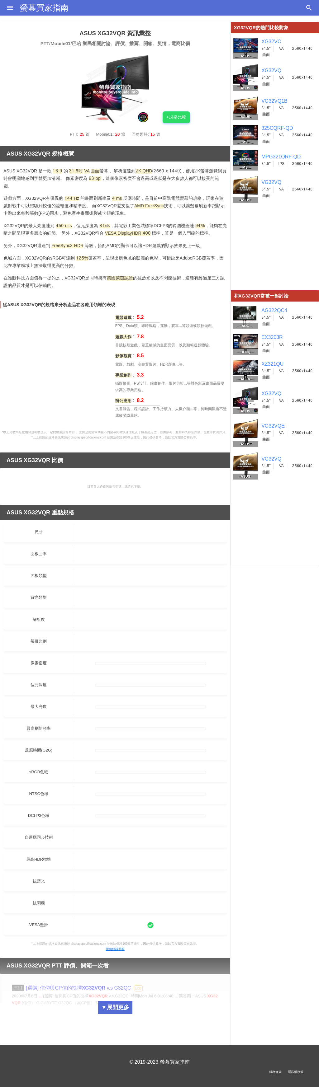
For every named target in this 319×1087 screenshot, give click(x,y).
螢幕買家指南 (44, 7)
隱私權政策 (295, 1072)
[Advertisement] (275, 251)
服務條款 (275, 1072)
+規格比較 (176, 117)
